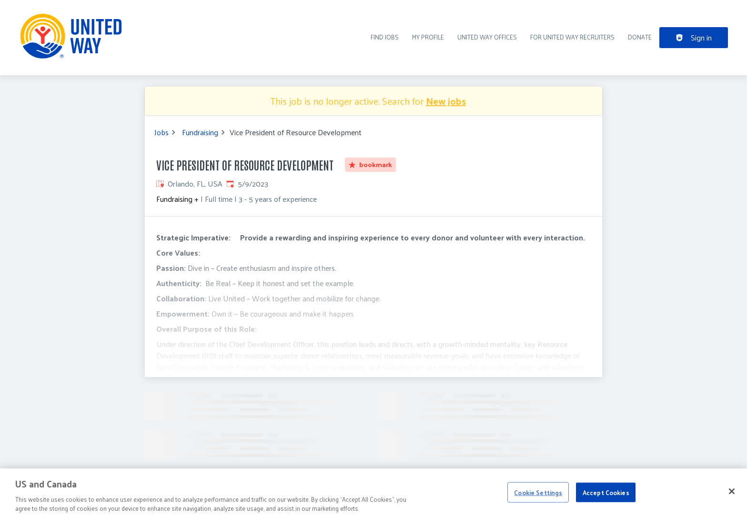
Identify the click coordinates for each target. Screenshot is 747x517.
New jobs (446, 100)
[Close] (731, 498)
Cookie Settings (538, 500)
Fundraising (200, 132)
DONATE (640, 36)
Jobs (161, 132)
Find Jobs (385, 36)
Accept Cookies (606, 500)
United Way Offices (487, 36)
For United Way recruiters (572, 36)
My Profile (428, 36)
